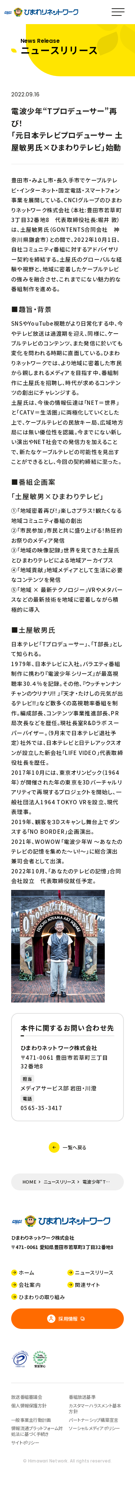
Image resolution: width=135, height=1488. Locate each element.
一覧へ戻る (68, 1147)
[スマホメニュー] (118, 12)
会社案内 (26, 1284)
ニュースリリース (59, 1182)
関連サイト (83, 1284)
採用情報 (62, 1319)
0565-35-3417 (42, 1108)
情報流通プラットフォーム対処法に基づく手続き (37, 1431)
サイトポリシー (25, 1442)
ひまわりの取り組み (38, 1297)
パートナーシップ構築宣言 (93, 1420)
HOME (29, 1182)
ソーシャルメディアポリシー (94, 1428)
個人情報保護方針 (28, 1405)
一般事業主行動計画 (31, 1420)
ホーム (22, 1272)
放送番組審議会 (26, 1397)
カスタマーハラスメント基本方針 (95, 1408)
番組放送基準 (82, 1397)
